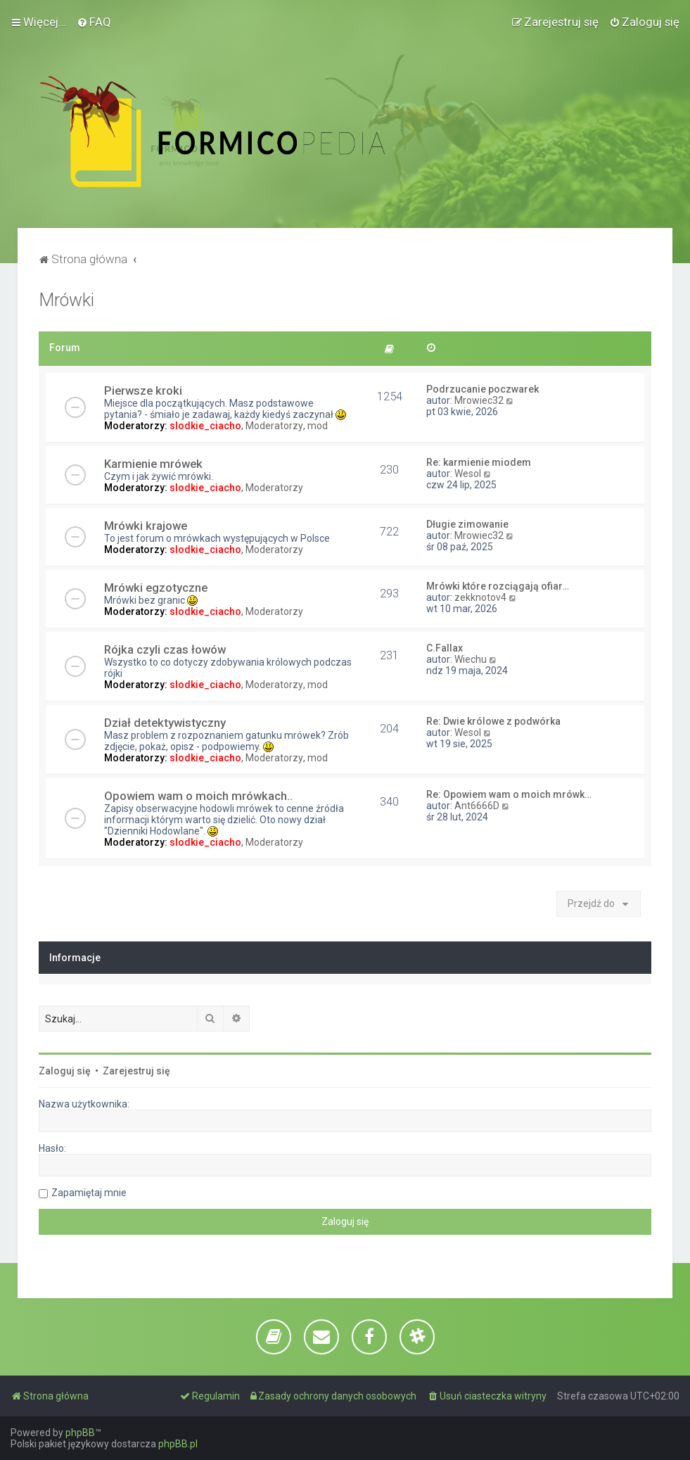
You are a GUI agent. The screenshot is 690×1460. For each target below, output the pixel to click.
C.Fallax (444, 648)
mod (317, 425)
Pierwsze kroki (143, 390)
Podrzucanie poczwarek (482, 389)
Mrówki (66, 300)
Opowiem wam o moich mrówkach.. (198, 796)
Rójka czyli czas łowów (165, 649)
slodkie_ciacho (205, 425)
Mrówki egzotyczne (155, 587)
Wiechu (470, 659)
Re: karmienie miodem (478, 462)
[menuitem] (94, 22)
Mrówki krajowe (145, 526)
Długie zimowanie (467, 524)
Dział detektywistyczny (165, 723)
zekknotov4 (480, 597)
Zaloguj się (65, 1071)
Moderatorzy (274, 425)
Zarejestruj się (136, 1071)
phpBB (80, 1432)
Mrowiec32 (479, 400)
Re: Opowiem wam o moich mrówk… (509, 794)
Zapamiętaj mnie (89, 1192)
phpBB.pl (178, 1443)
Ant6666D (476, 805)
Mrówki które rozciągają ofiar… (497, 586)
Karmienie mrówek (153, 464)
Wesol (467, 473)
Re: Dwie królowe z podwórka (493, 721)
